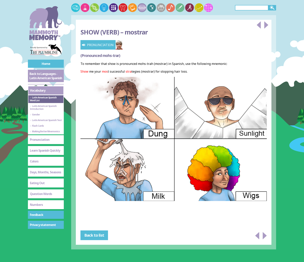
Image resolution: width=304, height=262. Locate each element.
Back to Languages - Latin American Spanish (45, 76)
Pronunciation (39, 139)
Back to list (94, 235)
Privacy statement (43, 225)
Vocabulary (37, 90)
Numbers (36, 205)
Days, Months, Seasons (45, 172)
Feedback (36, 215)
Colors (34, 161)
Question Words (41, 194)
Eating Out (37, 183)
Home (46, 64)
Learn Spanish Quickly (45, 150)
